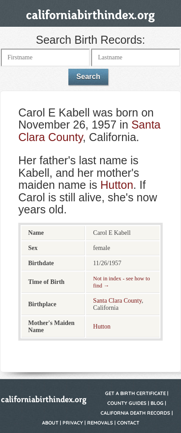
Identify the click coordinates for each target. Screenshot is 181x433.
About (50, 423)
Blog (157, 403)
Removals (100, 423)
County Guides (127, 403)
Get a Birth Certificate (135, 393)
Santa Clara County (117, 300)
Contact (128, 423)
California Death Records (135, 413)
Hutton (116, 185)
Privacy (73, 423)
